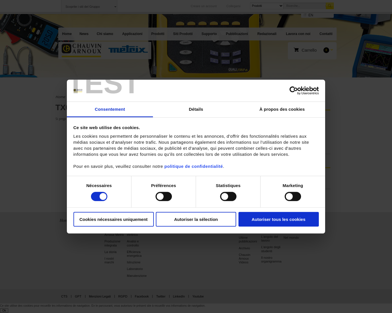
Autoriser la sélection (196, 219)
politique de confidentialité (193, 166)
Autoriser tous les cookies (279, 219)
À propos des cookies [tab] (282, 109)
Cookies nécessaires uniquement (113, 219)
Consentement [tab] (110, 109)
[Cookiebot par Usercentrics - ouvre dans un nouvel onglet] (294, 90)
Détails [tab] (196, 109)
